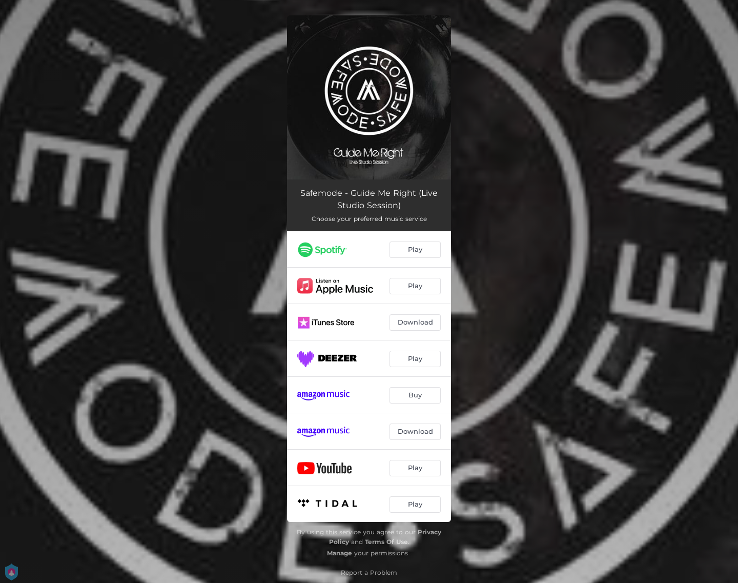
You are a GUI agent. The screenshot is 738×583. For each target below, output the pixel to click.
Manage (339, 553)
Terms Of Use (386, 542)
